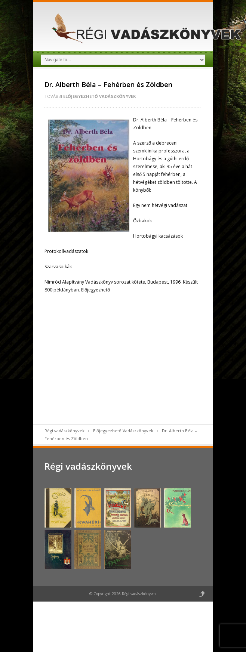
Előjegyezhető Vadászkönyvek (99, 96)
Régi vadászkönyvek (64, 430)
